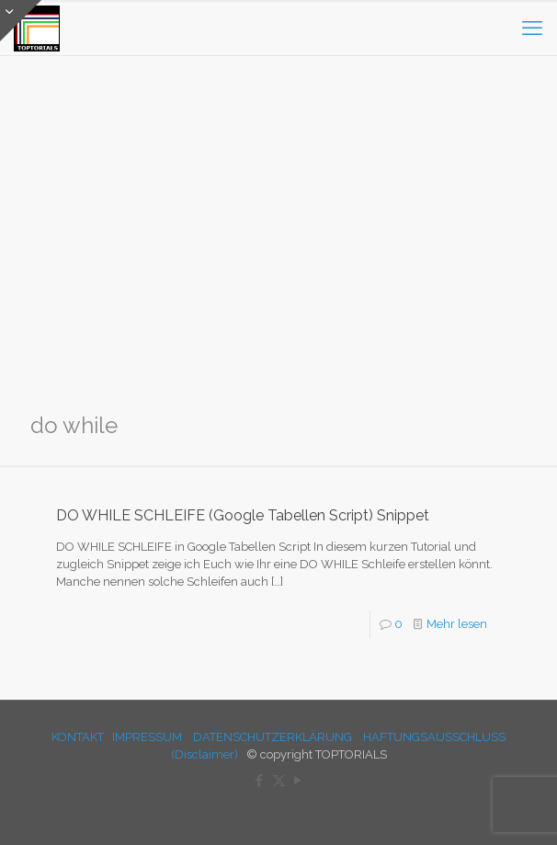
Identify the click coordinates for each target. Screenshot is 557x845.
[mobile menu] (532, 27)
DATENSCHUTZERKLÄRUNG (272, 737)
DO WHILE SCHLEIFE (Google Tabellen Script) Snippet (242, 515)
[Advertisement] (278, 248)
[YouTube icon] (298, 780)
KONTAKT (77, 737)
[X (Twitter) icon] (279, 780)
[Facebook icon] (260, 780)
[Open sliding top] (20, 20)
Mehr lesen (456, 624)
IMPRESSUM (147, 737)
